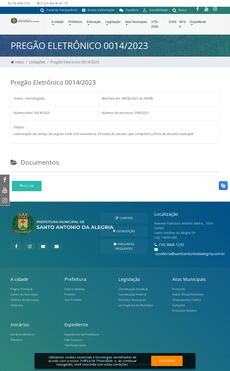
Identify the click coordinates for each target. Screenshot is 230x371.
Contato (124, 218)
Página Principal (21, 289)
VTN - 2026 (155, 25)
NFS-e (183, 25)
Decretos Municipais (132, 300)
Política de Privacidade (96, 361)
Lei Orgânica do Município (135, 305)
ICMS (173, 22)
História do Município (25, 300)
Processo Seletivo (184, 310)
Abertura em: (111, 98)
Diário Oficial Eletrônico (188, 294)
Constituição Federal (132, 294)
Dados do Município (24, 294)
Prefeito (69, 294)
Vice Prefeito (73, 300)
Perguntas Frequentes (124, 246)
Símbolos (17, 305)
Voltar (27, 186)
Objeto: (19, 127)
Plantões (17, 340)
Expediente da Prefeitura (81, 334)
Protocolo (178, 289)
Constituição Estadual (133, 289)
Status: (18, 98)
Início (17, 61)
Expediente (198, 22)
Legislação (112, 22)
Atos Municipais (136, 22)
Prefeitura (75, 22)
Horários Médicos (23, 334)
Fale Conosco (73, 340)
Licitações (37, 61)
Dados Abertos (74, 289)
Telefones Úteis (75, 345)
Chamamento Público (186, 300)
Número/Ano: (23, 112)
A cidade (57, 22)
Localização (124, 231)
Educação (94, 22)
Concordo (167, 361)
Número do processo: (118, 112)
